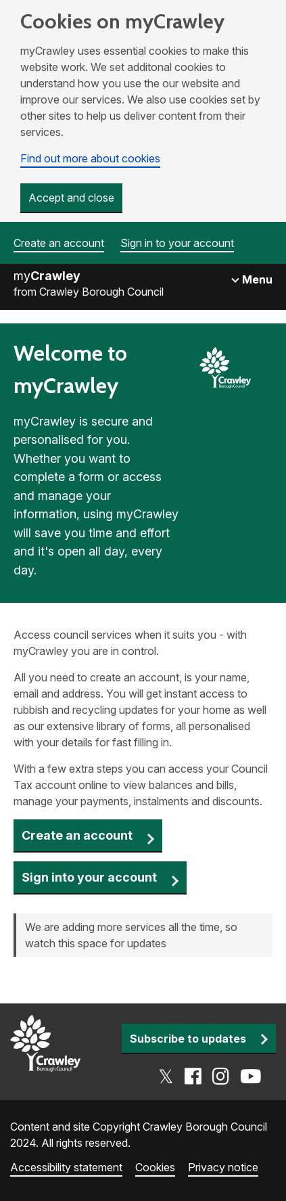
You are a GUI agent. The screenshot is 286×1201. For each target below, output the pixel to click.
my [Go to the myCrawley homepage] (47, 276)
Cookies (155, 1167)
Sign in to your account (177, 243)
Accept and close (71, 197)
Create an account (59, 243)
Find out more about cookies (90, 158)
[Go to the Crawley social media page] (210, 1076)
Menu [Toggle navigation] (255, 279)
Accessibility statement (66, 1167)
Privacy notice (223, 1167)
